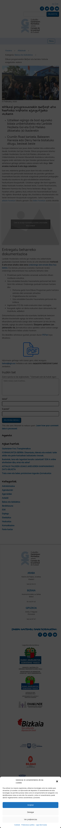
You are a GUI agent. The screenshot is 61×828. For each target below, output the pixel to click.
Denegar (30, 812)
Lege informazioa (41, 825)
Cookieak (17, 825)
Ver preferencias (30, 819)
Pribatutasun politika (28, 825)
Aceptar (30, 805)
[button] (57, 781)
